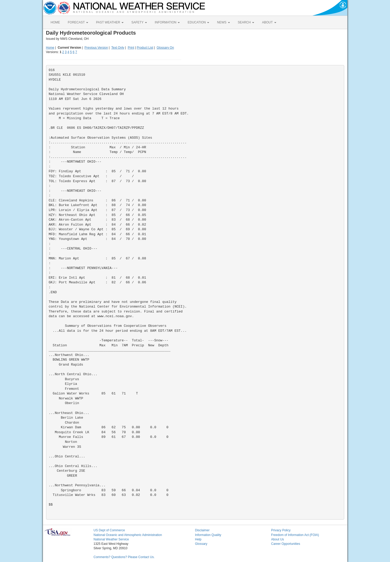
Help (198, 539)
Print (131, 47)
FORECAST (78, 22)
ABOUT (269, 22)
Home (50, 47)
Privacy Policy (281, 530)
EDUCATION (198, 22)
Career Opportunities (285, 544)
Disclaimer (202, 530)
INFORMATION (167, 22)
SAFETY (139, 22)
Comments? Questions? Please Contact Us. (124, 557)
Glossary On (165, 47)
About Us (277, 539)
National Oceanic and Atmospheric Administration (128, 535)
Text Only (117, 47)
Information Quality (208, 535)
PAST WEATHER (110, 22)
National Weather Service (111, 539)
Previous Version (96, 47)
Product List (145, 47)
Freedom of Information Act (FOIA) (295, 535)
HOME (55, 22)
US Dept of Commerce (109, 530)
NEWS (223, 22)
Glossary (201, 544)
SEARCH (246, 22)
